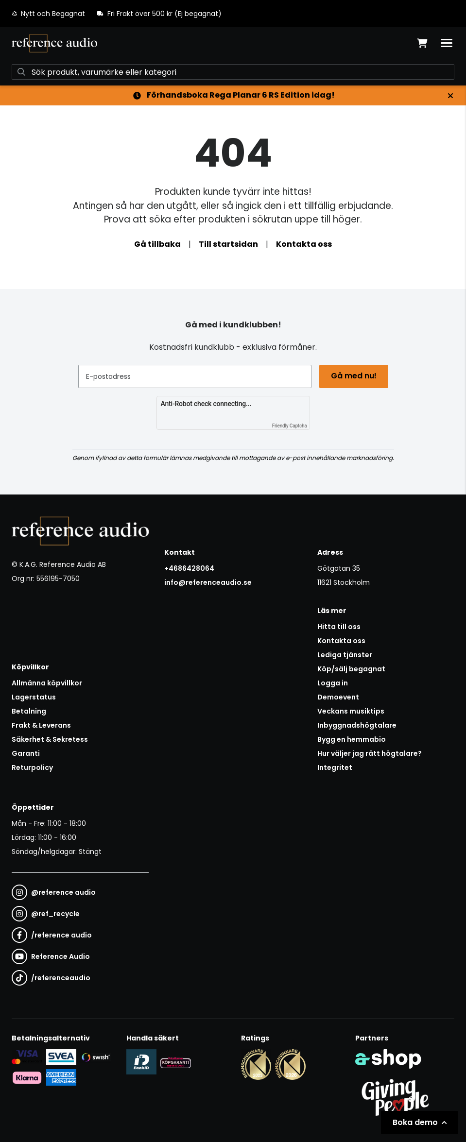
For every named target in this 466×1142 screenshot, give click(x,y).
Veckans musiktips (350, 711)
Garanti (26, 753)
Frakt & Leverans (41, 725)
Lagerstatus (34, 697)
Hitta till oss (339, 626)
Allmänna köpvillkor (47, 683)
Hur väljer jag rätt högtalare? (369, 753)
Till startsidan (228, 244)
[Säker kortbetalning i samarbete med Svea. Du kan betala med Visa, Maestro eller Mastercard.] (27, 1057)
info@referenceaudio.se (208, 582)
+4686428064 (189, 568)
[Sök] (233, 72)
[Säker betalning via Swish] (95, 1057)
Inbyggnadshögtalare (357, 725)
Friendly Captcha (289, 425)
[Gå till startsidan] (54, 43)
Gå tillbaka (157, 244)
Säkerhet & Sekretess (50, 739)
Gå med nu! (354, 375)
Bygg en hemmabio (351, 739)
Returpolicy (32, 767)
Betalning (29, 711)
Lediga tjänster (344, 655)
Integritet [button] (334, 767)
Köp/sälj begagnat (351, 669)
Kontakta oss (304, 244)
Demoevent (338, 697)
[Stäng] (450, 96)
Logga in (332, 683)
